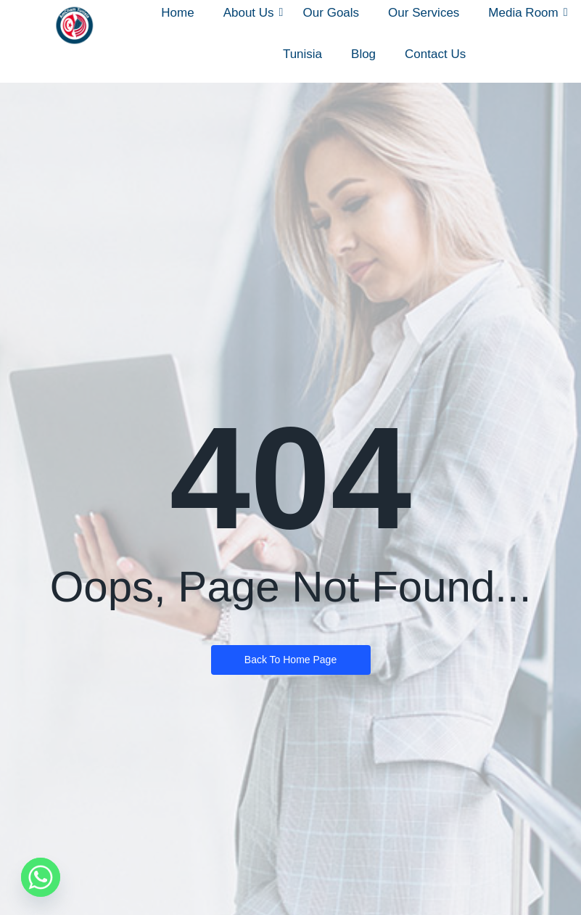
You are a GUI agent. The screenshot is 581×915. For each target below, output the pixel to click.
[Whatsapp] (40, 877)
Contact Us (435, 54)
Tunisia (302, 54)
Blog (363, 54)
